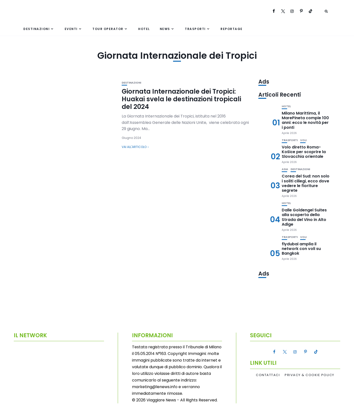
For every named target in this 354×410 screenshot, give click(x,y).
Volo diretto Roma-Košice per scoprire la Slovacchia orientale (304, 151)
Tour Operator (107, 29)
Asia (285, 169)
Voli (303, 140)
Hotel (144, 29)
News (165, 29)
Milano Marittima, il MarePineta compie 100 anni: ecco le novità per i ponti (305, 120)
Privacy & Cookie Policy (309, 375)
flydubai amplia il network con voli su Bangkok (301, 248)
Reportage (232, 29)
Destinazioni (36, 29)
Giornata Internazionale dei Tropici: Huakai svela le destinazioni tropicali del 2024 (181, 99)
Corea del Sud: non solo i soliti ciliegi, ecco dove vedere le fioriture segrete (305, 183)
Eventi (71, 29)
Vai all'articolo (134, 147)
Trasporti (195, 29)
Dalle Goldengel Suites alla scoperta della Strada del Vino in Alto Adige (304, 217)
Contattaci (268, 375)
